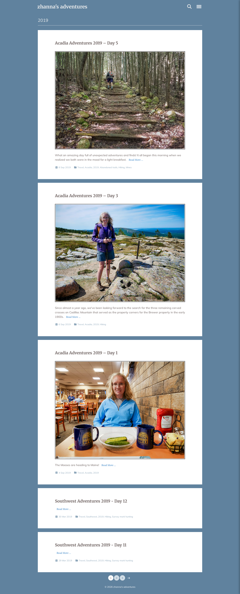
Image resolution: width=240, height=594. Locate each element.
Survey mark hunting (122, 516)
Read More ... (136, 159)
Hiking (121, 167)
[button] (199, 6)
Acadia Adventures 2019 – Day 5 (86, 43)
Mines (129, 167)
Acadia (88, 167)
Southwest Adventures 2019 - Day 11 (90, 545)
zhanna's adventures (62, 7)
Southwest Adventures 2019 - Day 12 (91, 501)
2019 (96, 167)
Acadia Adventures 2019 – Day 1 (86, 352)
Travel (80, 167)
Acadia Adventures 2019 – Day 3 (86, 195)
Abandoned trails (108, 167)
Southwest (91, 516)
